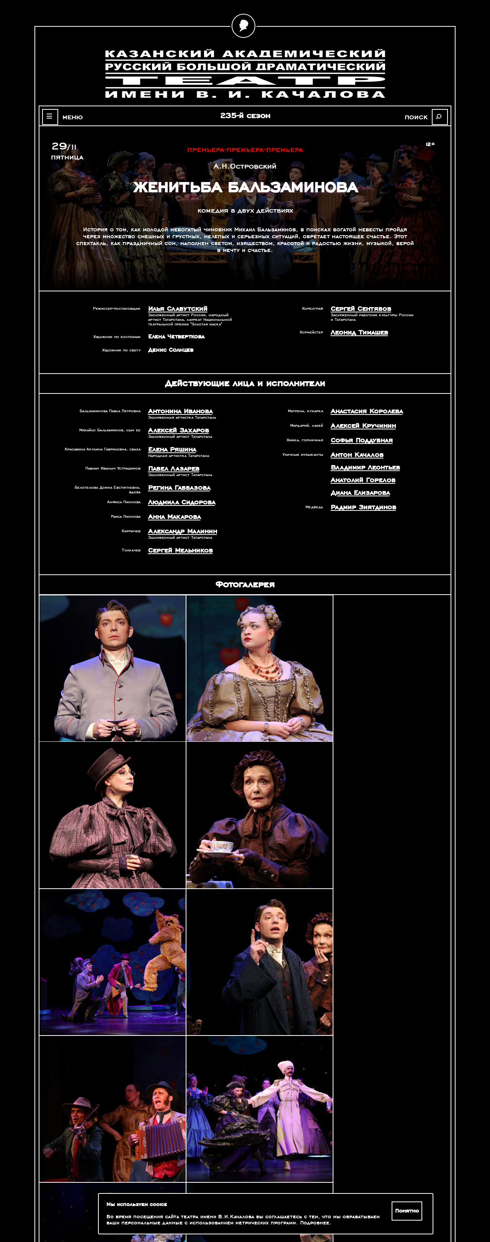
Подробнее (299, 1223)
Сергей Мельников (175, 539)
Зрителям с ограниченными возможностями (92, 1211)
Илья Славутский (172, 308)
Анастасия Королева (361, 409)
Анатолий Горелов (357, 472)
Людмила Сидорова (176, 494)
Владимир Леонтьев (360, 461)
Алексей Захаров (173, 427)
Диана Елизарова (356, 484)
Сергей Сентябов (356, 308)
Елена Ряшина (168, 445)
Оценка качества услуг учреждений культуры (92, 1202)
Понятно (409, 1211)
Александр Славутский (372, 1140)
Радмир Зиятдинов (358, 497)
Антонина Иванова (176, 409)
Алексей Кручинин (358, 422)
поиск (423, 116)
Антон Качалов (353, 449)
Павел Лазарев (169, 463)
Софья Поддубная (357, 436)
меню (66, 116)
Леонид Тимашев (355, 330)
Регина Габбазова (174, 481)
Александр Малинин (177, 521)
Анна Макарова (170, 508)
